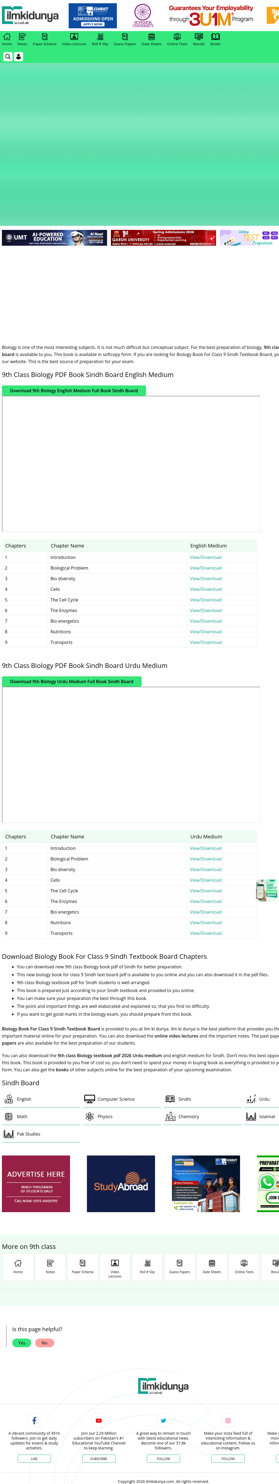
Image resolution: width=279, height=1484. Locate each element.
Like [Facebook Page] (34, 1359)
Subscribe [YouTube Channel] (98, 1359)
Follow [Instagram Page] (228, 1359)
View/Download (206, 458)
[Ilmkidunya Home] (32, 15)
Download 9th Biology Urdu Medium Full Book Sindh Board (72, 582)
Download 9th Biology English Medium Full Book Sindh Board (74, 291)
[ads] (36, 1084)
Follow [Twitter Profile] (163, 1359)
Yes (21, 1244)
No (45, 1244)
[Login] (18, 56)
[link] (94, 15)
